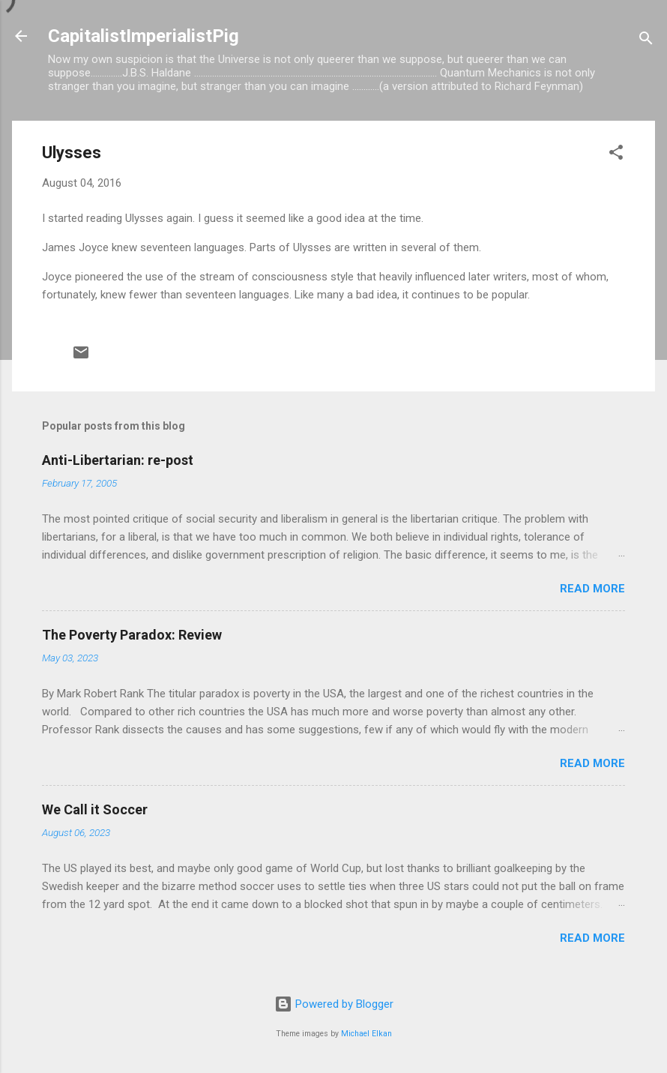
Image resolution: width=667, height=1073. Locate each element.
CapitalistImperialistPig (143, 35)
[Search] (646, 41)
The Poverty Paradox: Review (132, 635)
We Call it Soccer (95, 809)
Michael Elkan (366, 1034)
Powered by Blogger (333, 1004)
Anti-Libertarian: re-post (117, 460)
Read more (592, 588)
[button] (616, 154)
